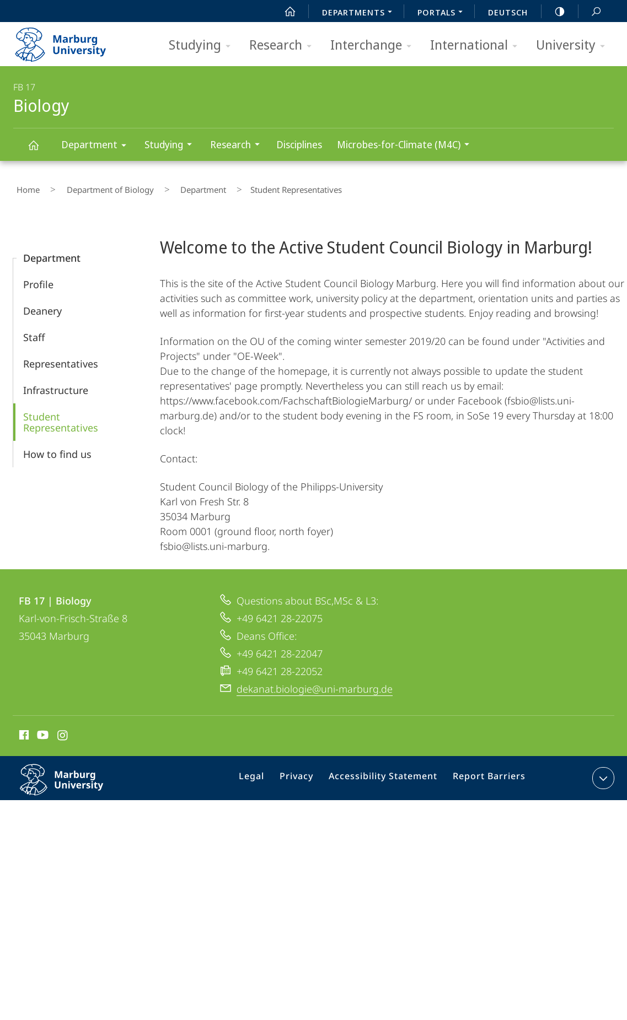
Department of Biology (94, 186)
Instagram (63, 730)
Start (284, 12)
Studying (203, 45)
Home (24, 186)
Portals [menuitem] (443, 13)
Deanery (42, 304)
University (574, 45)
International (477, 45)
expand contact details (602, 771)
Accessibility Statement (387, 773)
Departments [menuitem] (360, 13)
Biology (39, 150)
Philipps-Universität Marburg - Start (72, 40)
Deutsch (508, 12)
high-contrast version (554, 12)
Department (97, 146)
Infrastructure (55, 383)
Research (284, 45)
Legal (266, 773)
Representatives (60, 357)
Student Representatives (60, 415)
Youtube (42, 730)
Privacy (307, 773)
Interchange (374, 45)
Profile (38, 277)
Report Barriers (486, 773)
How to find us (57, 447)
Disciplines (299, 144)
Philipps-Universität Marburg (73, 782)
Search (590, 12)
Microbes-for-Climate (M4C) (406, 146)
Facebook (23, 730)
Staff (34, 330)
